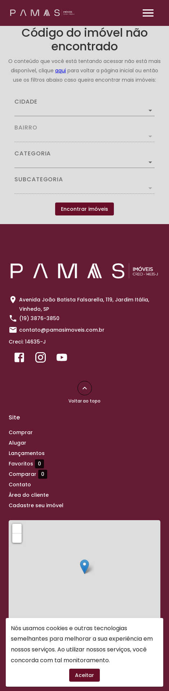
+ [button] (17, 528)
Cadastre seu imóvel (36, 505)
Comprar (21, 432)
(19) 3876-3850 (39, 318)
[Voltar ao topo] (84, 388)
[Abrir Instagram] (40, 359)
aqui (60, 70)
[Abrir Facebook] (19, 359)
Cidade (25, 102)
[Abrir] (150, 110)
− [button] (17, 537)
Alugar (17, 442)
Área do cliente (29, 495)
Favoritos (26, 463)
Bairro (25, 128)
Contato (20, 484)
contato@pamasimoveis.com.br (61, 329)
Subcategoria (38, 179)
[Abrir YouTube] (61, 359)
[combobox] (84, 107)
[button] (84, 162)
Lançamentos (27, 453)
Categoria (32, 153)
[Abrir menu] (148, 12)
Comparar (28, 474)
